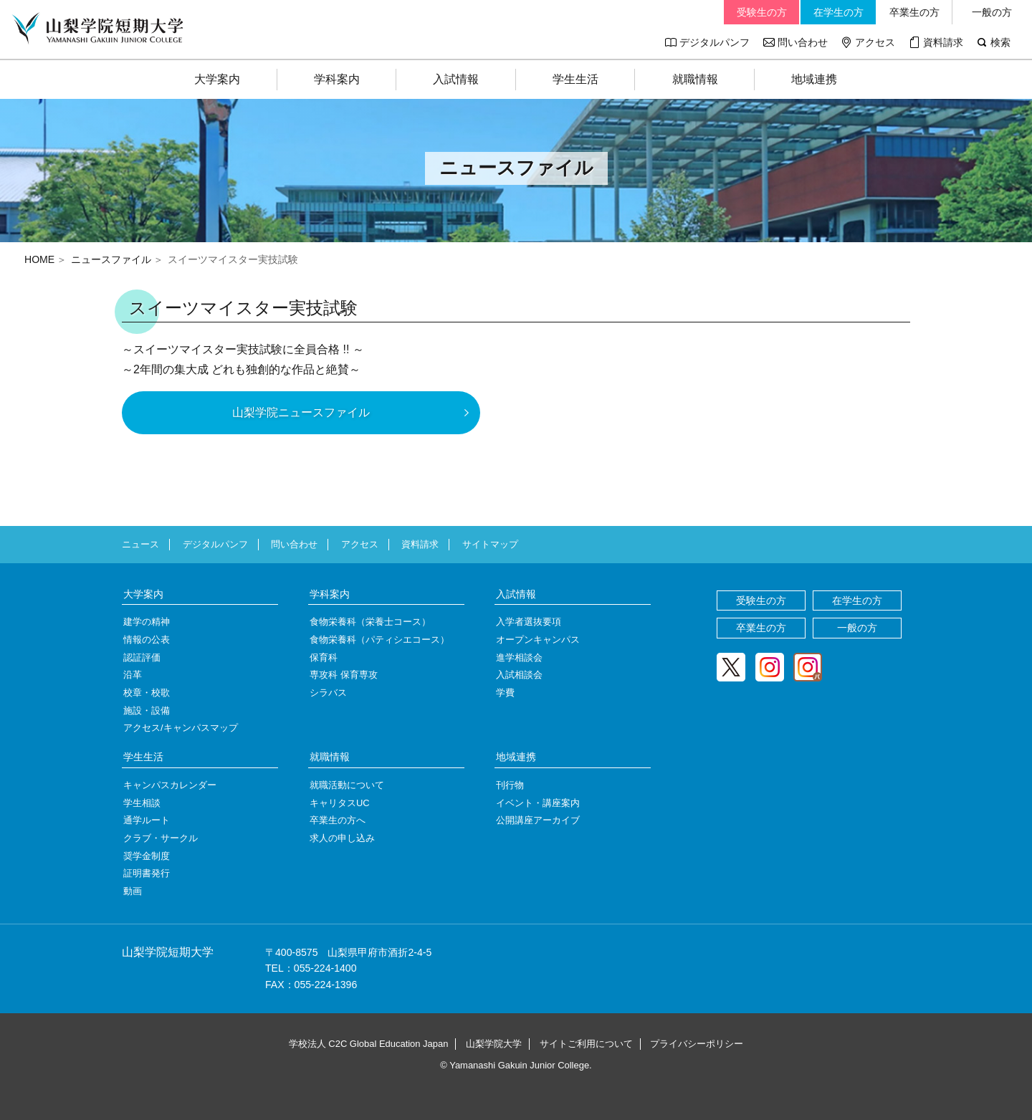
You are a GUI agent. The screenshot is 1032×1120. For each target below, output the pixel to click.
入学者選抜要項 (528, 621)
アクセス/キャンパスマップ (180, 727)
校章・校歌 (146, 692)
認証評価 (142, 657)
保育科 (324, 657)
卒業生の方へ (338, 820)
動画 (132, 891)
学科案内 (337, 79)
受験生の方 (762, 12)
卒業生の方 (914, 12)
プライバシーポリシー (696, 1043)
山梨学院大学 (494, 1043)
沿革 (132, 674)
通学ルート (146, 820)
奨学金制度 (146, 856)
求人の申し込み (342, 838)
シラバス (328, 692)
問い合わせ (803, 42)
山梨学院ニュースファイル (301, 412)
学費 (505, 692)
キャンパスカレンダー (169, 785)
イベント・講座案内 (538, 803)
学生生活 (575, 79)
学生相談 (142, 803)
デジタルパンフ (714, 42)
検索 (1000, 42)
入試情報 (456, 79)
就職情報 (695, 79)
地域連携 (814, 79)
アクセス (875, 42)
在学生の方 (838, 12)
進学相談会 (519, 657)
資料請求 (943, 42)
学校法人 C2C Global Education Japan (369, 1043)
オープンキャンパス (538, 639)
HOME (39, 259)
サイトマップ (490, 544)
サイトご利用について (586, 1043)
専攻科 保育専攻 (344, 674)
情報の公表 (146, 639)
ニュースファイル (111, 259)
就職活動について (347, 785)
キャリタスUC (340, 803)
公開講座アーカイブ (538, 820)
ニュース (140, 544)
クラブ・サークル (160, 838)
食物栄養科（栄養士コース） (370, 621)
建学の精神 (146, 621)
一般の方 (992, 12)
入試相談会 (519, 674)
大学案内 (217, 79)
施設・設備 (146, 710)
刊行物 (510, 785)
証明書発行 (146, 873)
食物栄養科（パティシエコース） (379, 639)
